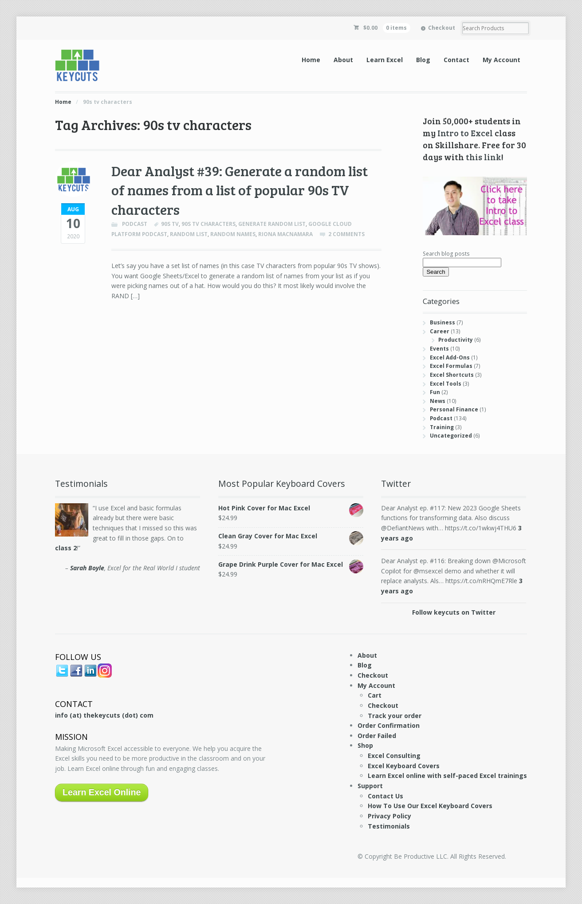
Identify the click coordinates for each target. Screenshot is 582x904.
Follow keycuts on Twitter (453, 612)
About (343, 59)
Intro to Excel (465, 132)
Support (370, 786)
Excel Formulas (451, 366)
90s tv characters (208, 224)
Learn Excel (384, 59)
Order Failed (377, 735)
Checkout (441, 28)
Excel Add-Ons (450, 357)
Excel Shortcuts (452, 375)
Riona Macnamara (285, 234)
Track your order (394, 715)
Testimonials (389, 826)
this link (483, 156)
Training (442, 427)
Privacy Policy (389, 816)
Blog (423, 59)
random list (189, 234)
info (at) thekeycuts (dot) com (104, 715)
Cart (374, 695)
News (437, 401)
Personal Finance (454, 409)
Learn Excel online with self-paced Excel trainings (447, 775)
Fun (435, 392)
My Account (501, 59)
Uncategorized (451, 435)
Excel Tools (445, 383)
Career (439, 331)
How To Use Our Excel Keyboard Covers (430, 805)
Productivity (455, 339)
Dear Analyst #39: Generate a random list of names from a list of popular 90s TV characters (239, 190)
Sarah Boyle (87, 568)
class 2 (66, 548)
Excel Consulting (394, 755)
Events (439, 348)
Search (435, 271)
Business (442, 322)
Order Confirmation (389, 725)
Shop (365, 745)
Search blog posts (446, 253)
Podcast (134, 224)
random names (233, 234)
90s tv (170, 224)
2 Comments (346, 234)
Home (311, 59)
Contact (456, 59)
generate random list (272, 224)
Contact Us (385, 796)
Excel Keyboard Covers (404, 766)
